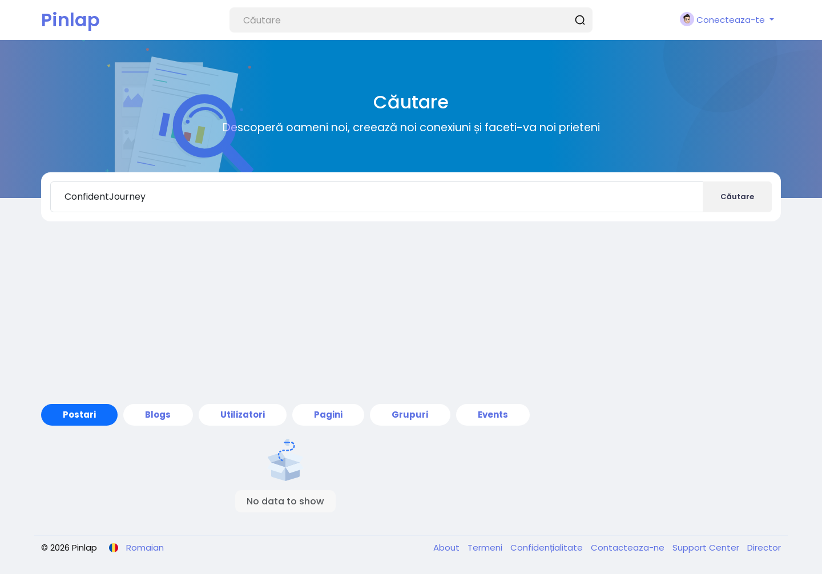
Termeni (486, 547)
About (447, 547)
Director (764, 547)
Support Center (707, 547)
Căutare (737, 196)
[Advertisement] (411, 313)
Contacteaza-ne (629, 547)
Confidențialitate (547, 547)
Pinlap (70, 20)
